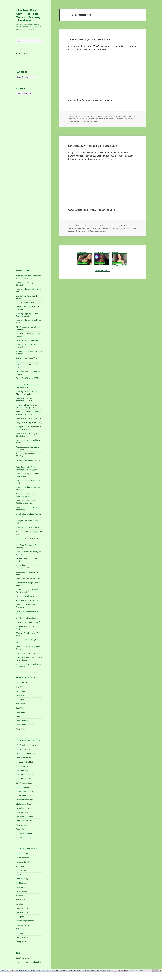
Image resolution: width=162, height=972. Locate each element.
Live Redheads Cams (24, 800)
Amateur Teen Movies (110, 226)
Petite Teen (20, 691)
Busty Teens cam (23, 858)
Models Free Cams (23, 804)
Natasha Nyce (73, 121)
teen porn (20, 916)
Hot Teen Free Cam (24, 783)
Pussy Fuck (20, 699)
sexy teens (20, 904)
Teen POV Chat (22, 829)
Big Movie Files (22, 853)
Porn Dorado (21, 887)
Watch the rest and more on (91, 209)
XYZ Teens (20, 933)
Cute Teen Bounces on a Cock (27, 600)
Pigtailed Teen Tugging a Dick (28, 653)
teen (96, 121)
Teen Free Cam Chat (24, 821)
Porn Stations (21, 891)
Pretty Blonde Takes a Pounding (29, 527)
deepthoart (113, 119)
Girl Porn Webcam (23, 766)
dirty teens (20, 866)
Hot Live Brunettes (23, 779)
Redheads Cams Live (24, 816)
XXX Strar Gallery (23, 837)
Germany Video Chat (24, 762)
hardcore (81, 231)
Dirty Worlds (21, 870)
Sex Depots (20, 900)
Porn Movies (21, 695)
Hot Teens (20, 687)
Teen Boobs (20, 712)
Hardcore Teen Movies (82, 228)
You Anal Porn (22, 937)
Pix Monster (21, 883)
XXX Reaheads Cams (24, 833)
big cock (85, 119)
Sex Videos (20, 704)
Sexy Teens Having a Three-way (29, 422)
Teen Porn (20, 729)
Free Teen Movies (23, 958)
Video (72, 116)
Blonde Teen (125, 226)
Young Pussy (21, 942)
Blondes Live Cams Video (26, 745)
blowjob (92, 119)
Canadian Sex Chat (23, 862)
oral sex (83, 121)
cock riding (131, 228)
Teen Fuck (20, 716)
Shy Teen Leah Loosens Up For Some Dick (92, 145)
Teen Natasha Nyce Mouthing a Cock (89, 39)
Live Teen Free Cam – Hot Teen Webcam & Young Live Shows (28, 15)
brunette (99, 119)
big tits (105, 228)
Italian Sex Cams (22, 787)
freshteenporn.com (126, 119)
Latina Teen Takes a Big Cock (28, 596)
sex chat (19, 895)
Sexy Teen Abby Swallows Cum (28, 340)
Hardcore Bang (22, 770)
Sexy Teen (20, 708)
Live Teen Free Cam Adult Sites (28, 962)
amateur (98, 228)
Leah (87, 231)
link (160, 939)
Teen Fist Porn (22, 908)
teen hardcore (22, 912)
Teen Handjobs (22, 825)
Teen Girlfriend (22, 720)
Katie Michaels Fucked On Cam (28, 302)
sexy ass (90, 121)
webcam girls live (23, 925)
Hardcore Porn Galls (24, 774)
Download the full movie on (90, 100)
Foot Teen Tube (22, 874)
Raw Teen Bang (22, 812)
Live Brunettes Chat (24, 795)
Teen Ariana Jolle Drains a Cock (28, 418)
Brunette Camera (23, 749)
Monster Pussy (22, 879)
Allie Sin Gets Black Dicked (27, 618)
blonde (111, 228)
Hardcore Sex (21, 683)
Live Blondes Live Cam (25, 791)
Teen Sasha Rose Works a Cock (28, 578)
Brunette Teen (111, 116)
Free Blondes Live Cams (25, 753)
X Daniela (20, 929)
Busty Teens (122, 116)
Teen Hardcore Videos (25, 725)
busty (106, 119)
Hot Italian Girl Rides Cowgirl (28, 622)
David (99, 116)
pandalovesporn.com (24, 808)
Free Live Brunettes (24, 758)
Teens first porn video (25, 921)
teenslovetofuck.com (98, 231)
